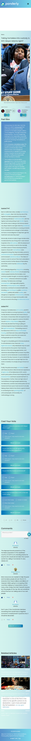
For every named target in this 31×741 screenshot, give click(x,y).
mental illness (17, 250)
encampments (5, 283)
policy (25, 312)
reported (6, 161)
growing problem (19, 390)
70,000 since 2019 (19, 219)
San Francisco (24, 212)
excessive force (5, 377)
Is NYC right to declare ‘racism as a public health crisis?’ (14, 714)
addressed (20, 264)
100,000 (22, 221)
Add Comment (15, 443)
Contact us (10, 734)
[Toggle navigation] (28, 4)
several (3, 272)
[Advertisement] (15, 19)
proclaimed (26, 226)
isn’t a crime (19, 310)
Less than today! (9, 500)
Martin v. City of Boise (12, 321)
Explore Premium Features (16, 736)
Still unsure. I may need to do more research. (14, 437)
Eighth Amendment (9, 328)
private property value (13, 285)
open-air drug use (12, 290)
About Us (3, 734)
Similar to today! (22, 500)
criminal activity (19, 295)
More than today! (9, 503)
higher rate (5, 372)
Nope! (12, 433)
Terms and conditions (20, 734)
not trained (20, 367)
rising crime (19, 269)
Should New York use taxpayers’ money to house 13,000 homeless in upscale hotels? (14, 673)
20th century (13, 243)
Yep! (6, 433)
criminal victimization (7, 254)
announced (18, 127)
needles (21, 292)
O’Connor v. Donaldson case (16, 144)
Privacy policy (5, 736)
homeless (6, 279)
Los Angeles (7, 214)
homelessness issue (23, 299)
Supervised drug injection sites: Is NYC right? (15, 694)
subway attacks (14, 272)
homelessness (8, 176)
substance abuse (15, 257)
